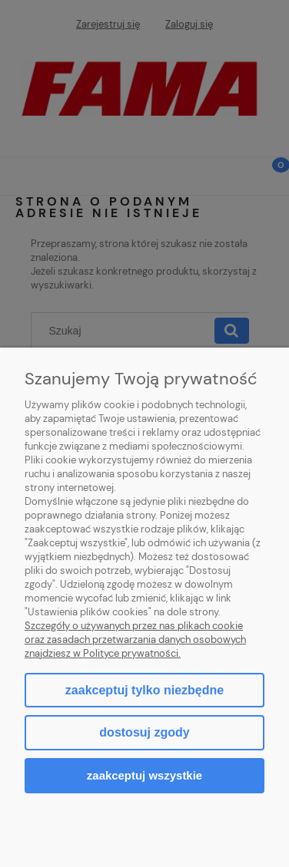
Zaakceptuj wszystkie (144, 775)
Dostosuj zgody (144, 732)
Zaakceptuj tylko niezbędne (144, 690)
